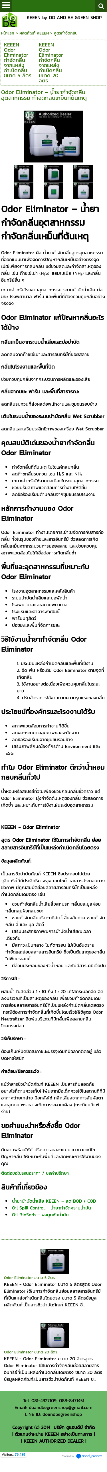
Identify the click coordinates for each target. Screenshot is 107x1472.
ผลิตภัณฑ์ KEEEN (34, 33)
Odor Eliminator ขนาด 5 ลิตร (29, 1278)
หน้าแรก (7, 33)
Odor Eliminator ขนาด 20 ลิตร (30, 1352)
